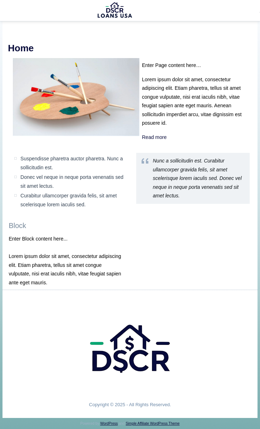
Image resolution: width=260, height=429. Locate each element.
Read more (154, 137)
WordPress (109, 423)
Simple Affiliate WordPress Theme (152, 423)
